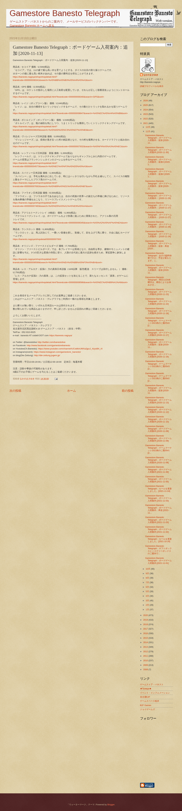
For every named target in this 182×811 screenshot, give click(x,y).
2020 (145, 615)
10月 (148, 569)
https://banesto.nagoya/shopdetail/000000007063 (37, 239)
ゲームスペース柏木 (149, 701)
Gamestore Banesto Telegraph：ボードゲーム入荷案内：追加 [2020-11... (158, 139)
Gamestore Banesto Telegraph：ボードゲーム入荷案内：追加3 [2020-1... (158, 161)
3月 (148, 600)
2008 (145, 669)
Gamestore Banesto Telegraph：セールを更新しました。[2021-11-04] (158, 488)
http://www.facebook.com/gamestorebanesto (48, 345)
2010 (145, 660)
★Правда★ (146, 688)
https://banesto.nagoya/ (60, 335)
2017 (145, 629)
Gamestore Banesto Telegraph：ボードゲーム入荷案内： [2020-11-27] (158, 205)
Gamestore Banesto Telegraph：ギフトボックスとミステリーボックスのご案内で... (158, 550)
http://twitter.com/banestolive (51, 342)
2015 (145, 638)
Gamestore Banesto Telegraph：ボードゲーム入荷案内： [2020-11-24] (158, 234)
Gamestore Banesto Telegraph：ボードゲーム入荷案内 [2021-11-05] (158, 479)
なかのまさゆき (150, 75)
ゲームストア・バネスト (151, 684)
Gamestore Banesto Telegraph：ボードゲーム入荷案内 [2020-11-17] (158, 332)
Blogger (111, 804)
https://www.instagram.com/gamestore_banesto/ (57, 352)
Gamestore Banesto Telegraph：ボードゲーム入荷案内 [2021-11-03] (158, 498)
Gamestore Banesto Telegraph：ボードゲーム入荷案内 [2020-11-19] (158, 311)
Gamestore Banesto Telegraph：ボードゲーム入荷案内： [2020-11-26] (158, 224)
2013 (145, 647)
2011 (145, 656)
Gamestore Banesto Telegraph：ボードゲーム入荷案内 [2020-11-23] (158, 292)
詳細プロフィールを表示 (151, 86)
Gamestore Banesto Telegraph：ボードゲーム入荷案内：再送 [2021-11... (158, 509)
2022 (145, 118)
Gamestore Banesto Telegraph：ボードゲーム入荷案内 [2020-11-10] (158, 419)
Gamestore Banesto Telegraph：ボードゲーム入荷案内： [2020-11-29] (158, 195)
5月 (148, 591)
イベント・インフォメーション (155, 693)
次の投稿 (15, 390)
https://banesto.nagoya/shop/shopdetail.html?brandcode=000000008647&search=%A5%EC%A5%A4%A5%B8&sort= (70, 113)
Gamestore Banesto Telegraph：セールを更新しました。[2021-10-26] (158, 539)
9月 (148, 573)
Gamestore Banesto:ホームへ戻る (32, 25)
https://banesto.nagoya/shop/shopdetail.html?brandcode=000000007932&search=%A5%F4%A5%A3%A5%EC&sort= (70, 146)
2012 (145, 651)
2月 (148, 605)
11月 (148, 131)
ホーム (71, 390)
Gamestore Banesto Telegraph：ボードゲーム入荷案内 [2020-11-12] (158, 409)
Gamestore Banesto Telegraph (64, 13)
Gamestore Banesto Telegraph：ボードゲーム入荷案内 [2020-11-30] (158, 150)
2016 (145, 633)
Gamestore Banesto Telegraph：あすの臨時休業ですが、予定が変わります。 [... (158, 257)
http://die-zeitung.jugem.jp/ (47, 355)
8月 (148, 578)
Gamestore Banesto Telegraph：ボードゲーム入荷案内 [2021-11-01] (158, 560)
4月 (148, 596)
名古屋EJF (145, 697)
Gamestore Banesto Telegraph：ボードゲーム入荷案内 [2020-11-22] (158, 301)
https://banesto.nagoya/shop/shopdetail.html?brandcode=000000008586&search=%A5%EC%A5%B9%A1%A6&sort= (70, 282)
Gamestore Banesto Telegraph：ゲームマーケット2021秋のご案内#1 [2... (158, 449)
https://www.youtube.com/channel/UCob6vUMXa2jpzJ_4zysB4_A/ (70, 348)
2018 (145, 624)
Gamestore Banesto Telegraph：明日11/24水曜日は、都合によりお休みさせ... (158, 281)
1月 (148, 609)
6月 (148, 587)
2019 (145, 620)
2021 (145, 123)
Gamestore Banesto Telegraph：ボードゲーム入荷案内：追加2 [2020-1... (158, 173)
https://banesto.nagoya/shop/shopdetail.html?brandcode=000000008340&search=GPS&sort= (58, 97)
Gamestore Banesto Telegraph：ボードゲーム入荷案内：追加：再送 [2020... (158, 245)
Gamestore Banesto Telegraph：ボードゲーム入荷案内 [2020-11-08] (158, 460)
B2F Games (145, 705)
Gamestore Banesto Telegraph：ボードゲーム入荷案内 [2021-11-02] (158, 529)
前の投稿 (128, 390)
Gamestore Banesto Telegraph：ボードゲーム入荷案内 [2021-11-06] (158, 469)
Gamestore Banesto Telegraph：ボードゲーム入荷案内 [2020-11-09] (158, 429)
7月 (148, 582)
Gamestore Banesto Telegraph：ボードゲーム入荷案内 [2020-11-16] (158, 354)
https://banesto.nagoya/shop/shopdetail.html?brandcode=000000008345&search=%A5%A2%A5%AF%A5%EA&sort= (70, 222)
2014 (145, 642)
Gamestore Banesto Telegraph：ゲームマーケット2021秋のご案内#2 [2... (158, 377)
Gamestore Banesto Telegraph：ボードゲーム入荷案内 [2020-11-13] (158, 400)
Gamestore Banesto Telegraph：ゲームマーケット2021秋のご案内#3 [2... (158, 365)
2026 (145, 100)
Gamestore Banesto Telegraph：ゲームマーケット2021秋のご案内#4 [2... (158, 322)
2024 (145, 109)
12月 (148, 127)
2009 (145, 665)
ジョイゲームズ (147, 709)
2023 (145, 114)
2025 (145, 105)
